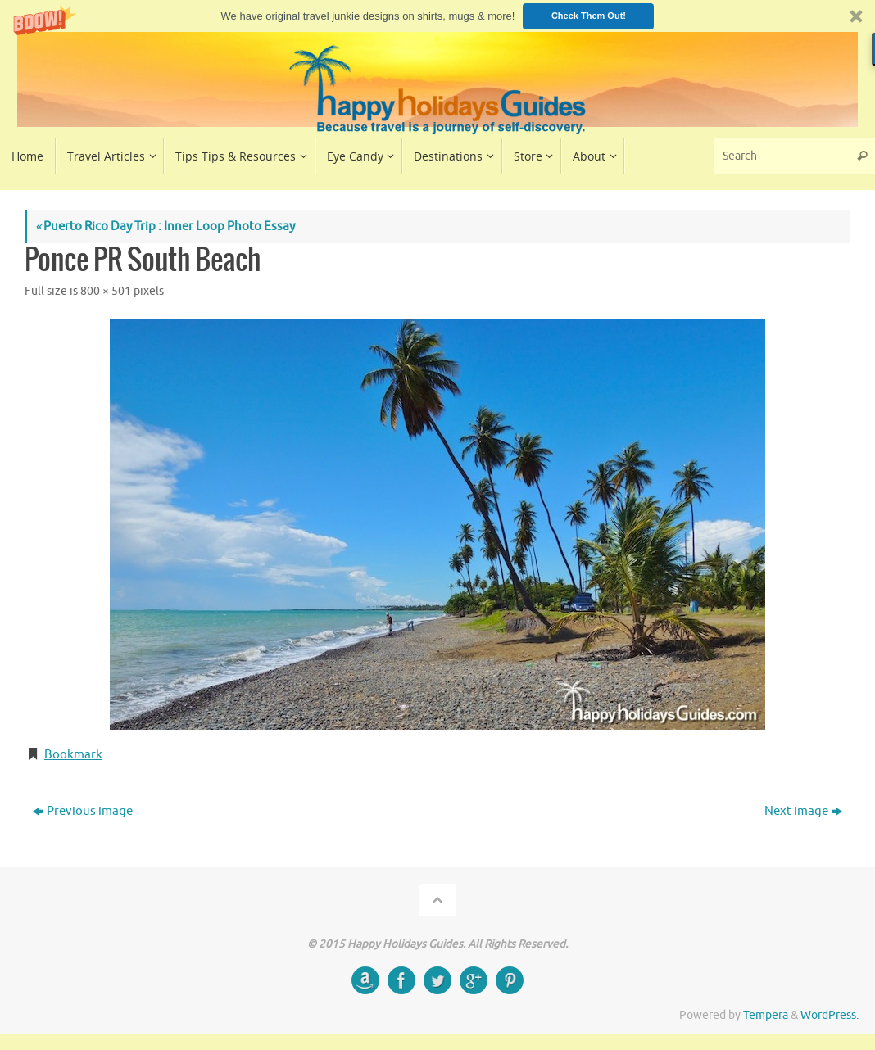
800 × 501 (105, 291)
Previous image (83, 811)
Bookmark (73, 755)
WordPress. (829, 1015)
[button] (437, 16)
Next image (803, 811)
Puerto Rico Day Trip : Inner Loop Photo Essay (165, 226)
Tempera (765, 1015)
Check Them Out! (588, 15)
